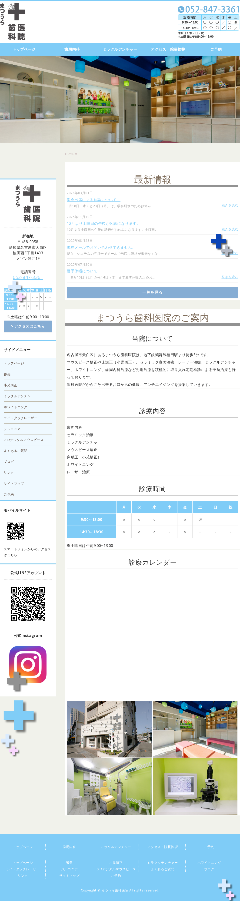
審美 (7, 373)
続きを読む (230, 205)
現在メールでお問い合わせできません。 (101, 247)
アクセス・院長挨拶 (168, 49)
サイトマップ (14, 483)
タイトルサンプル (12, 21)
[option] (120, 99)
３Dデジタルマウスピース (23, 439)
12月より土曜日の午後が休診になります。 (103, 223)
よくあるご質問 (15, 450)
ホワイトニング (15, 406)
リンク (9, 472)
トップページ (24, 49)
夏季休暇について (82, 271)
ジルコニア (12, 428)
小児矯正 (10, 384)
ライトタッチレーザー (20, 417)
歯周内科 (72, 49)
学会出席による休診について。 (93, 199)
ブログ (9, 461)
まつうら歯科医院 (114, 890)
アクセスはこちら (29, 326)
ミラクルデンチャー (120, 49)
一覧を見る (152, 292)
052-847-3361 (28, 277)
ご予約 (216, 49)
